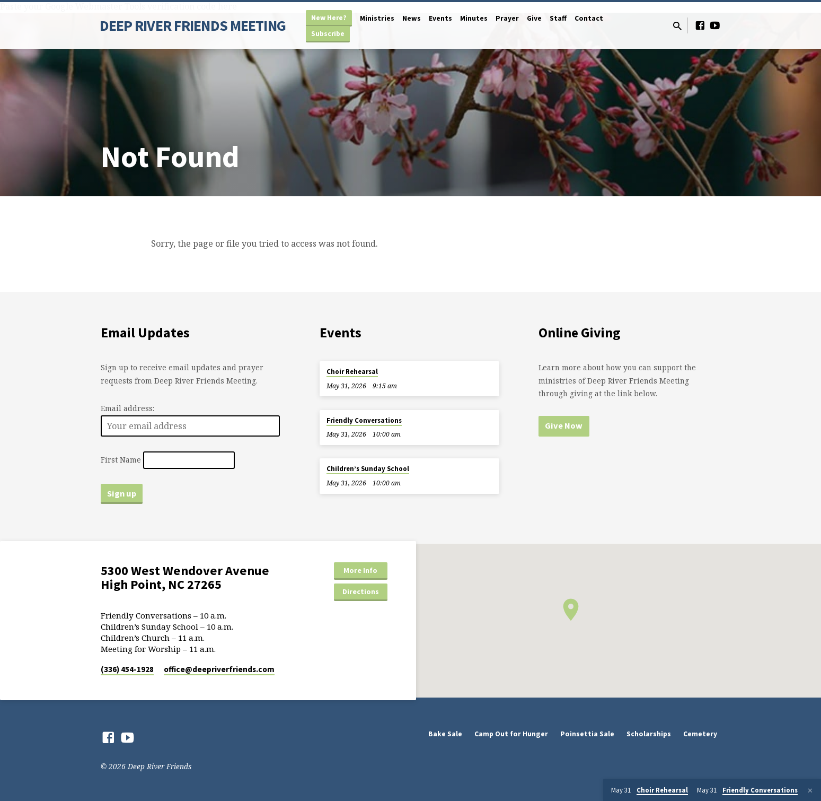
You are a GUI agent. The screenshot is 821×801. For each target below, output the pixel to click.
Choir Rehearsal (352, 371)
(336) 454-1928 (127, 669)
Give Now (563, 425)
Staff (558, 18)
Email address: (127, 408)
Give (534, 18)
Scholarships (648, 733)
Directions (360, 591)
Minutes (474, 18)
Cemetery (700, 733)
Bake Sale (445, 733)
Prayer (507, 18)
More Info (360, 570)
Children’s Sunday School (367, 468)
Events (440, 18)
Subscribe (328, 33)
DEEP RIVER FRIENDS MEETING (193, 25)
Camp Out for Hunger (511, 733)
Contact (589, 18)
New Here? (329, 17)
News (411, 18)
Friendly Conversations (364, 420)
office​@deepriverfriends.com (219, 669)
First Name (121, 460)
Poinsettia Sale (587, 733)
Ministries (377, 18)
